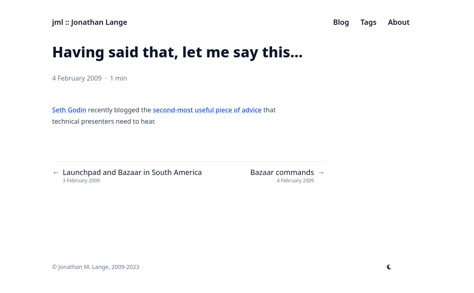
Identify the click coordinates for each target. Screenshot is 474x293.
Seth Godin (69, 109)
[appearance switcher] (389, 267)
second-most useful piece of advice (207, 109)
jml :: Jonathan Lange (89, 22)
